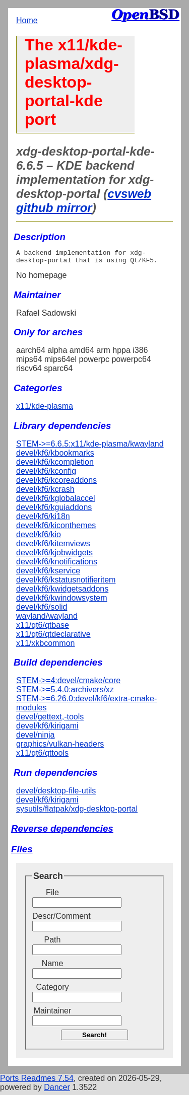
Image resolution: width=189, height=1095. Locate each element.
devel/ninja (35, 738)
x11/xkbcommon (45, 646)
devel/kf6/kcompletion (55, 465)
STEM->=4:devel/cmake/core (68, 683)
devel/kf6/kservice (48, 573)
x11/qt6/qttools (42, 756)
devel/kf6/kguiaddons (54, 510)
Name (53, 966)
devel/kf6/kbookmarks (55, 456)
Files (22, 852)
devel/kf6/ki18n (43, 519)
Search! (94, 1038)
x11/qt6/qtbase (42, 628)
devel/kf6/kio (38, 537)
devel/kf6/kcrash (45, 492)
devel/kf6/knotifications (56, 564)
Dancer (57, 1090)
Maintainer (53, 1013)
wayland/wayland (47, 619)
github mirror (54, 207)
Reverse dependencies (62, 831)
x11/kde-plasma (44, 409)
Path (52, 942)
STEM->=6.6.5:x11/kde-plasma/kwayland (90, 447)
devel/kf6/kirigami (47, 728)
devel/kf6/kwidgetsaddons (62, 592)
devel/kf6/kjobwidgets (54, 555)
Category (52, 990)
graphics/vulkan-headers (60, 747)
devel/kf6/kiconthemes (56, 528)
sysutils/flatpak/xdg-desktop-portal (77, 812)
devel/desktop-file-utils (56, 793)
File (52, 895)
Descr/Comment (52, 919)
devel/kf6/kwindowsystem (61, 601)
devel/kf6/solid (41, 610)
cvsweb (129, 193)
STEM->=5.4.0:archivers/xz (65, 692)
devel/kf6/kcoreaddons (56, 483)
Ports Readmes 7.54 (37, 1081)
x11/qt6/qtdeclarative (53, 637)
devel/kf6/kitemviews (53, 546)
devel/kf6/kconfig (46, 474)
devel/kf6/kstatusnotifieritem (65, 582)
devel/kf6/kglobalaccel (55, 501)
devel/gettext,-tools (50, 719)
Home (27, 20)
